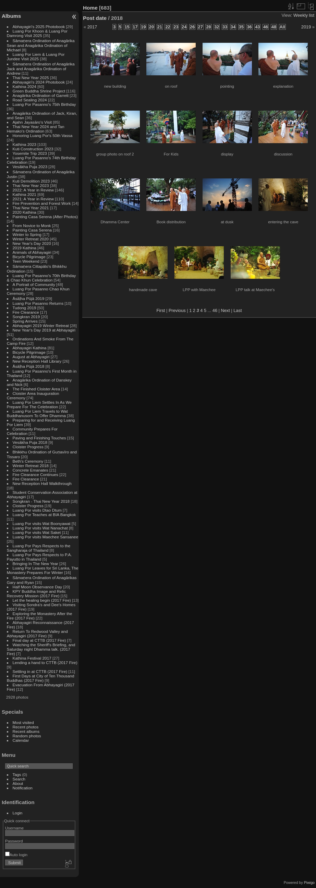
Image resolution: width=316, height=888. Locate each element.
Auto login (16, 854)
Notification (23, 788)
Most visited (23, 722)
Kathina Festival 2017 (32, 658)
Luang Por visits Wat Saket (37, 532)
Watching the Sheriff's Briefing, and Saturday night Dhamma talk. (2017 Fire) (41, 649)
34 (233, 26)
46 (265, 26)
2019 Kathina (24, 248)
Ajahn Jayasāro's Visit (32, 122)
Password (14, 841)
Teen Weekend (26, 261)
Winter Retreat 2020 (31, 239)
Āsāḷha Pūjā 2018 (29, 366)
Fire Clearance (26, 312)
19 (143, 26)
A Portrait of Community (34, 284)
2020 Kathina (24, 212)
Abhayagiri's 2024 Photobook (39, 82)
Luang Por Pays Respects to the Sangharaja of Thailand (39, 547)
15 (126, 26)
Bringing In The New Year (35, 563)
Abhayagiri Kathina (30, 348)
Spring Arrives (25, 321)
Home (90, 8)
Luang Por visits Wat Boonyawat (42, 523)
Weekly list (303, 15)
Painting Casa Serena (32, 230)
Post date (95, 18)
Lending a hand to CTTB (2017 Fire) (45, 662)
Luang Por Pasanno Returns (38, 303)
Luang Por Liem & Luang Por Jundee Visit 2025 (36, 56)
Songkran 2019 (26, 316)
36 (249, 26)
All (282, 26)
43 (257, 26)
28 (208, 26)
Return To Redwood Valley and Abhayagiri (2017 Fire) (37, 633)
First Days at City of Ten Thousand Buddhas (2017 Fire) (40, 678)
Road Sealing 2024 (30, 100)
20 (151, 26)
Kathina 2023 (24, 144)
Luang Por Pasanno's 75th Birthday (44, 104)
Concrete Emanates (30, 470)
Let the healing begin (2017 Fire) (42, 600)
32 (216, 26)
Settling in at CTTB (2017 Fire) (40, 671)
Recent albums (26, 731)
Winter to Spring (27, 234)
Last (237, 310)
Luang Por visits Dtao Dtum (37, 510)
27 (200, 26)
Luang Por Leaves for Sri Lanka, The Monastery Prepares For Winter (42, 570)
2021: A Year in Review (33, 199)
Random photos (27, 736)
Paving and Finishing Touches (39, 438)
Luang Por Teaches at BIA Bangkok (44, 514)
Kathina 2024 (24, 86)
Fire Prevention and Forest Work (42, 203)
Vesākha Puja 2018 (30, 442)
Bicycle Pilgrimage (29, 256)
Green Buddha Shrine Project (39, 91)
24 (184, 26)
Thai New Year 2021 (31, 207)
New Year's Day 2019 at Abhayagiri (44, 330)
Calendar (21, 740)
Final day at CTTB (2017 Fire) (39, 640)
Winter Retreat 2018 (31, 465)
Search (19, 779)
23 (175, 26)
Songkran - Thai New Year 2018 (41, 501)
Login (18, 813)
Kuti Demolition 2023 (31, 181)
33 (224, 26)
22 (167, 26)
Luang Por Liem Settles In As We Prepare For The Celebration (39, 404)
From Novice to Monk (32, 225)
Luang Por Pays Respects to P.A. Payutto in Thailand (39, 556)
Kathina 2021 (24, 194)
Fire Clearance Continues (35, 474)
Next (225, 310)
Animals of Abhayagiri (32, 252)
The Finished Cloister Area (36, 389)
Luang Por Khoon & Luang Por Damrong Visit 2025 (37, 33)
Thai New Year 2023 (31, 185)
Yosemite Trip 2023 (30, 153)
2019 (306, 26)
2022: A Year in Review (33, 190)
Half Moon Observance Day (37, 587)
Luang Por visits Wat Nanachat (40, 528)
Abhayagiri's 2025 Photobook (39, 26)
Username (14, 828)
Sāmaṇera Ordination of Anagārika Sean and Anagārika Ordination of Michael (41, 45)
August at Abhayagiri (31, 356)
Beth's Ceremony (28, 461)
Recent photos (26, 727)
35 (241, 26)
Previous (177, 310)
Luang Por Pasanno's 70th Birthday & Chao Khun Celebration (41, 277)
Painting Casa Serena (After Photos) (45, 216)
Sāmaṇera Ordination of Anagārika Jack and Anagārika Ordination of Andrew (41, 68)
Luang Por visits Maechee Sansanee (45, 537)
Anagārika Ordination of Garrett (41, 95)
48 (273, 26)
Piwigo (309, 882)
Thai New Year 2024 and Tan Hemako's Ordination (35, 128)
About (18, 783)
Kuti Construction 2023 (33, 149)
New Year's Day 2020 (32, 243)
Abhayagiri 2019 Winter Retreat (41, 325)
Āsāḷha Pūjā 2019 (29, 298)
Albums (11, 16)
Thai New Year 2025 (31, 77)
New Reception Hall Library (37, 361)
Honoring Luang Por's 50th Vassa (43, 135)
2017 (92, 26)
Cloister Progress (28, 447)
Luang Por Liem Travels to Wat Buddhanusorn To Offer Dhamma (37, 413)
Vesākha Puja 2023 (30, 166)
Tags (17, 774)
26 (192, 26)
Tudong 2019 (24, 307)
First (161, 310)
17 (135, 26)
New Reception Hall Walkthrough (42, 483)
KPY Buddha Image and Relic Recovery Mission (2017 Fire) (36, 593)
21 (159, 26)
